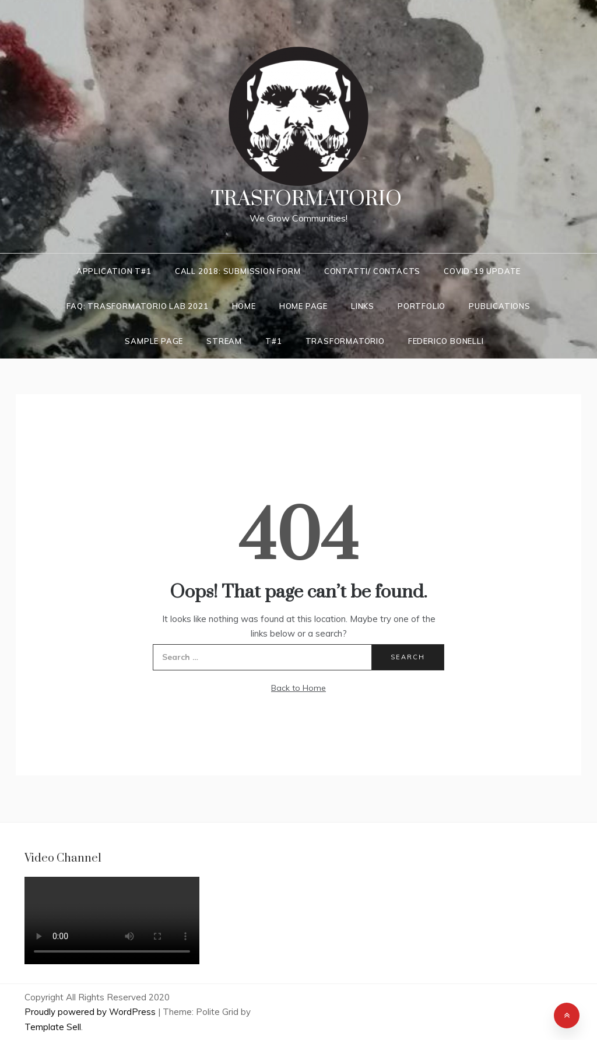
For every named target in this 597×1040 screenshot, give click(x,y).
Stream (224, 341)
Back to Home (298, 688)
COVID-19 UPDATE (482, 271)
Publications (500, 306)
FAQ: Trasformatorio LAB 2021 (137, 306)
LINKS (362, 306)
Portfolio (421, 306)
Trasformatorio (306, 199)
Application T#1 (114, 271)
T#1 (273, 341)
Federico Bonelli (446, 341)
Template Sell (52, 1026)
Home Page (303, 306)
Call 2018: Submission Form (238, 271)
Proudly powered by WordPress (91, 1011)
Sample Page (154, 341)
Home (244, 306)
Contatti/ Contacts (372, 271)
